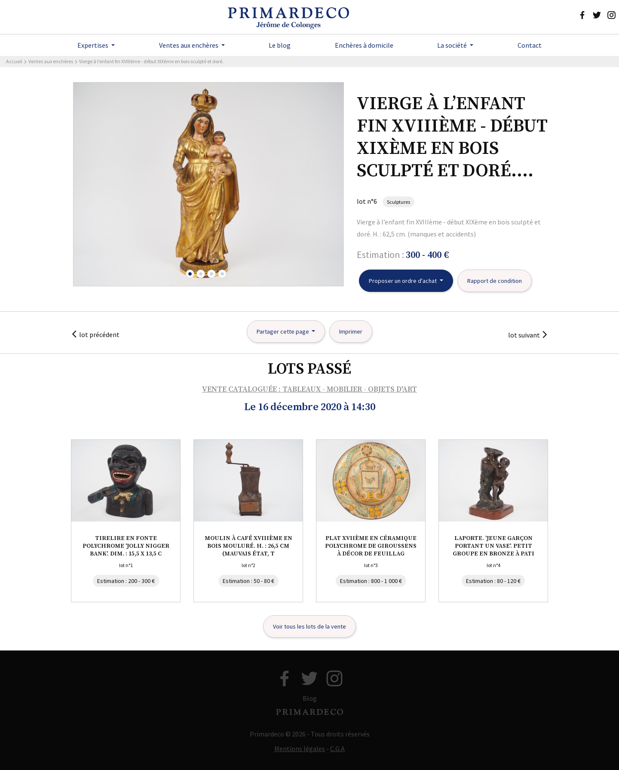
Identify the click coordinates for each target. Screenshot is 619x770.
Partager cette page (283, 331)
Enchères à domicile (364, 45)
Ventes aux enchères (189, 45)
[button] (190, 274)
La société (452, 45)
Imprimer (350, 331)
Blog (310, 698)
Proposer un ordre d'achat (403, 281)
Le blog (280, 45)
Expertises (93, 45)
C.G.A (337, 748)
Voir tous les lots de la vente (309, 626)
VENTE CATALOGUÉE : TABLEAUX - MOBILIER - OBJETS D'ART (309, 389)
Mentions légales (299, 748)
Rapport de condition (494, 281)
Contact (530, 45)
